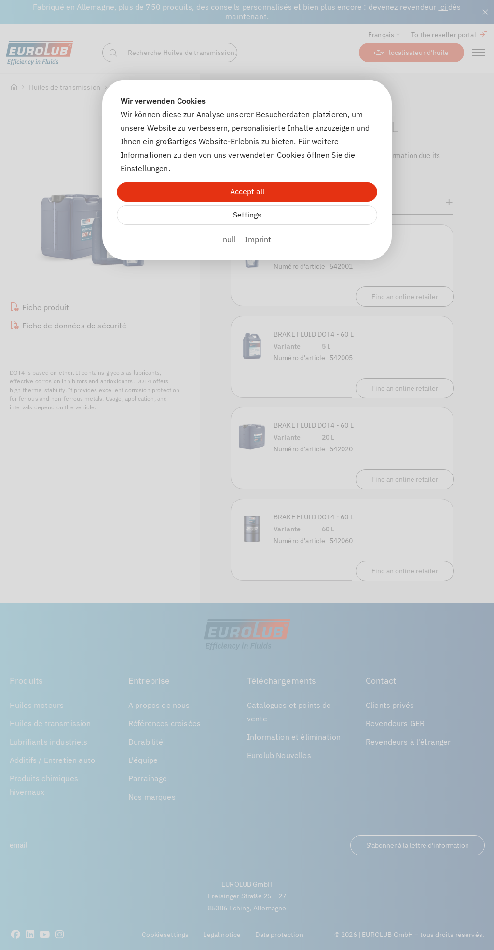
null (229, 239)
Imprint (258, 239)
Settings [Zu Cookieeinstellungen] (247, 214)
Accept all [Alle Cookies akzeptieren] (247, 191)
